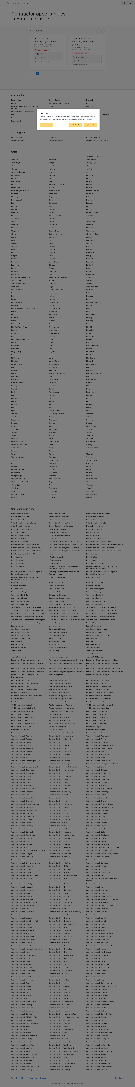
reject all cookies (75, 125)
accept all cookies (90, 125)
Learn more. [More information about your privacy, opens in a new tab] (89, 119)
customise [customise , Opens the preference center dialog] (46, 125)
